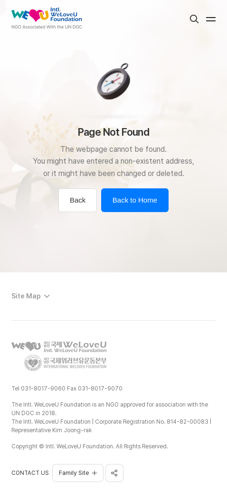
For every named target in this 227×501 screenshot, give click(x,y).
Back (77, 200)
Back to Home (135, 200)
